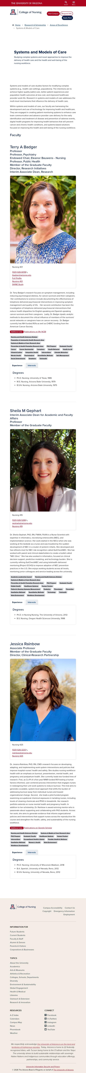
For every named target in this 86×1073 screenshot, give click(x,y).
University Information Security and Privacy (43, 1067)
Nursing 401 (17, 281)
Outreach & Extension (20, 999)
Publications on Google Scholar (38, 828)
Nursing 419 (17, 526)
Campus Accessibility (52, 908)
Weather (14, 1033)
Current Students (17, 935)
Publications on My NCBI (35, 331)
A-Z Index (14, 1015)
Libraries (14, 995)
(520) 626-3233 (20, 750)
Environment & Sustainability (23, 984)
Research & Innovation (20, 1002)
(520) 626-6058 (20, 272)
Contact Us (70, 908)
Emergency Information (64, 911)
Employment (69, 914)
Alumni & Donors (17, 942)
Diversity (14, 981)
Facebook (51, 1015)
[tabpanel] (43, 379)
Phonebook (15, 1029)
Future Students (17, 931)
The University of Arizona (63, 1070)
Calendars (14, 1019)
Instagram (51, 1022)
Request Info (67, 14)
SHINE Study (17, 284)
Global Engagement (19, 988)
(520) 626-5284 (20, 520)
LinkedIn (51, 1026)
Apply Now (67, 18)
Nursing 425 (17, 756)
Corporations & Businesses (22, 949)
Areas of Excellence (59, 25)
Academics (15, 966)
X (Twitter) (51, 1019)
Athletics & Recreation (20, 973)
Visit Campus (53, 14)
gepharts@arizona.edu (22, 523)
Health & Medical (17, 991)
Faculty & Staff (16, 939)
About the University (19, 963)
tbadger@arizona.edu (21, 275)
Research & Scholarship (35, 25)
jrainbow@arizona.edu (22, 753)
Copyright (46, 911)
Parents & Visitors (18, 946)
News (12, 1026)
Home (17, 25)
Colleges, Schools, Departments (24, 977)
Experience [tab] (17, 365)
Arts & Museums (17, 970)
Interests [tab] (32, 365)
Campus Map (16, 1022)
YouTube (51, 1029)
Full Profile (17, 278)
